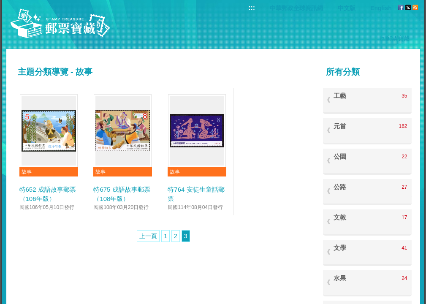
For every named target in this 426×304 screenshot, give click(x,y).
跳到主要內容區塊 (4, 4)
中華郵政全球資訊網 (296, 8)
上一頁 (148, 236)
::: (251, 7)
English (381, 8)
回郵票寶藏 (395, 38)
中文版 (346, 8)
